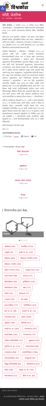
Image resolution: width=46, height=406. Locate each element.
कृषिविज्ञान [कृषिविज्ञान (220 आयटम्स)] (29, 281)
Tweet (16, 136)
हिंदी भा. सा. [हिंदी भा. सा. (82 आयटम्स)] (29, 375)
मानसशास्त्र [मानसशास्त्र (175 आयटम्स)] (29, 334)
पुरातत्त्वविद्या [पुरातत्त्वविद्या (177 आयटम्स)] (11, 305)
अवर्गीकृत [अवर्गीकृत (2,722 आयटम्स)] (27, 246)
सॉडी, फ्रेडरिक (18, 18)
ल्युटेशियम (23, 166)
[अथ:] (3, 18)
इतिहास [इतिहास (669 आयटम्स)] (9, 258)
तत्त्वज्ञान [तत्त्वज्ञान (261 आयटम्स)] (9, 299)
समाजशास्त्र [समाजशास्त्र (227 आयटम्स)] (10, 375)
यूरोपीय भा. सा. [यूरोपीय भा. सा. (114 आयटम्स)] (12, 346)
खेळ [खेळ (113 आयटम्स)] (27, 287)
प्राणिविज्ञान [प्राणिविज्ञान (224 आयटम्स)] (30, 305)
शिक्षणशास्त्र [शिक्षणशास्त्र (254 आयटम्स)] (33, 364)
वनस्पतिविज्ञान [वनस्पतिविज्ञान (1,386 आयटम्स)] (30, 352)
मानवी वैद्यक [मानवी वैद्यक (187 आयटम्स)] (10, 334)
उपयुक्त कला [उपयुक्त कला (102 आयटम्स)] (32, 270)
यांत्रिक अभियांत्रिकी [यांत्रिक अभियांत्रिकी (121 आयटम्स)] (13, 340)
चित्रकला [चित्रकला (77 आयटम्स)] (24, 293)
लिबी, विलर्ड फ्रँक (23, 151)
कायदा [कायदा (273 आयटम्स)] (27, 275)
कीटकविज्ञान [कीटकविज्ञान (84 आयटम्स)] (10, 281)
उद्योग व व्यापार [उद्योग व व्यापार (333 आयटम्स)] (12, 270)
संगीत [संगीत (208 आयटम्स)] (8, 369)
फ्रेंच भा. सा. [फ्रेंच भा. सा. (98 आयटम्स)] (10, 311)
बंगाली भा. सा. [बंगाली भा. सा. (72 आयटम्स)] (29, 311)
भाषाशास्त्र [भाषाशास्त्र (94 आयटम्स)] (9, 317)
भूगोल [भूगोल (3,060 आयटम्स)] (26, 317)
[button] (3, 8)
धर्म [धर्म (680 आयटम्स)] (24, 299)
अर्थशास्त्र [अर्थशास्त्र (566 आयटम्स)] (9, 246)
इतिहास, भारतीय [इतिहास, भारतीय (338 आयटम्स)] (12, 264)
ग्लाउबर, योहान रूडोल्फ (23, 180)
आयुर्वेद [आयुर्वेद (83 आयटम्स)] (8, 252)
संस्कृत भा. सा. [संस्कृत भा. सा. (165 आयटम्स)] (26, 369)
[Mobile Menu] (43, 5)
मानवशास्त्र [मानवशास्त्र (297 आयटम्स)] (31, 328)
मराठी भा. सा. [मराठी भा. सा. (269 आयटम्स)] (11, 328)
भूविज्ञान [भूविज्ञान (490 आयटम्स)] (9, 322)
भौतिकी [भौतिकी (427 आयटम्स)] (26, 322)
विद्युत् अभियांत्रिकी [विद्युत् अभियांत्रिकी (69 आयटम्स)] (12, 364)
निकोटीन (6, 234)
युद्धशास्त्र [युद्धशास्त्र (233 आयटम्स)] (34, 340)
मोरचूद (23, 194)
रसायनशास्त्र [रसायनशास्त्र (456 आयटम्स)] (32, 346)
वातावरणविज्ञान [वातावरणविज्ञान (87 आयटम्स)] (11, 358)
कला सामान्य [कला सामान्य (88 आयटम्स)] (10, 275)
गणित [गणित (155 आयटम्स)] (8, 293)
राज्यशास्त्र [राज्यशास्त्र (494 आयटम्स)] (10, 352)
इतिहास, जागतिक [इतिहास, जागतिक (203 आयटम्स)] (28, 258)
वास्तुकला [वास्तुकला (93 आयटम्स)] (30, 358)
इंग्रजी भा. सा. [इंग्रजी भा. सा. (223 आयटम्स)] (26, 252)
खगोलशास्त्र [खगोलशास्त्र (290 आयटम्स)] (10, 287)
